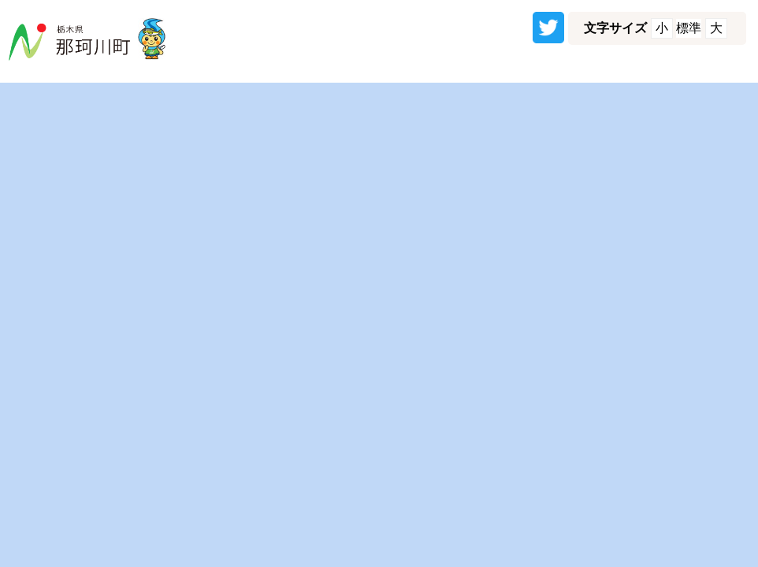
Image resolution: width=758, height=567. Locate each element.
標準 (688, 28)
